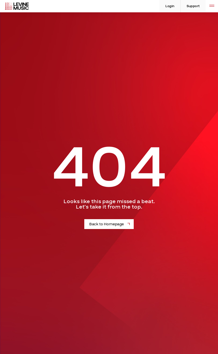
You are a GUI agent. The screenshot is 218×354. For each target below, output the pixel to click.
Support (193, 6)
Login (169, 6)
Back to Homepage (106, 224)
